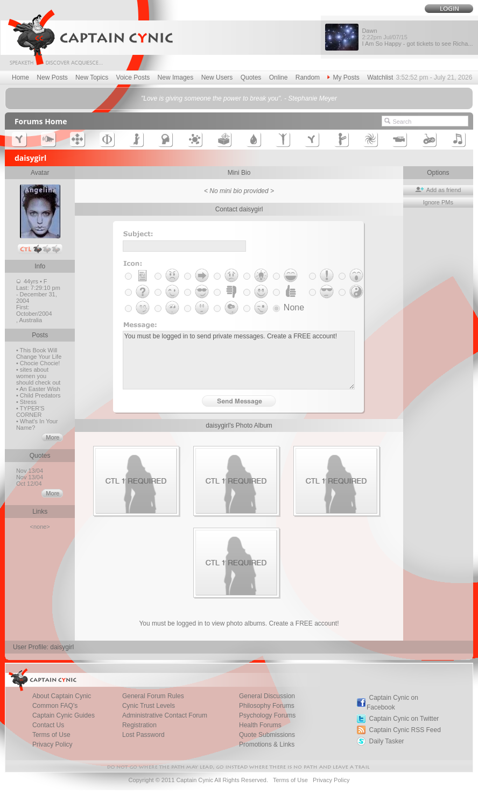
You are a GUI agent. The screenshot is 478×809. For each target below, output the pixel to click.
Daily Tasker (386, 741)
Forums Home (41, 121)
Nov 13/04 (30, 470)
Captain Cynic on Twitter (404, 718)
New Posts (52, 77)
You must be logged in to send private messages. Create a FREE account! (239, 360)
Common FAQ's (55, 705)
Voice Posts (133, 77)
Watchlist (380, 77)
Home (20, 77)
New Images (176, 77)
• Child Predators (38, 395)
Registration (139, 725)
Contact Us (48, 725)
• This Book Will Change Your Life (38, 353)
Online (278, 77)
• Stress (26, 402)
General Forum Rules (153, 696)
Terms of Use (51, 735)
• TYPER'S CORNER (30, 411)
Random (308, 77)
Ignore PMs (438, 202)
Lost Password (143, 735)
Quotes (251, 77)
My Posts (343, 77)
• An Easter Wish (38, 389)
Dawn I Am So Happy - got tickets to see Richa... (417, 37)
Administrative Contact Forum (164, 715)
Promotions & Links (266, 744)
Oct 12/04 (30, 483)
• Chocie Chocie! (38, 363)
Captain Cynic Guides (63, 715)
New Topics (91, 77)
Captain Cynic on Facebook (392, 702)
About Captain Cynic (61, 696)
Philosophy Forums (266, 705)
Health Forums (260, 725)
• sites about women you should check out (38, 376)
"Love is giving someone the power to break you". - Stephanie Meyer (239, 98)
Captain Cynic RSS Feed (404, 730)
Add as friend (438, 190)
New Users (217, 77)
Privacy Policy (52, 744)
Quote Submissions (267, 735)
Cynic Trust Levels (148, 705)
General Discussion (267, 696)
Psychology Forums (267, 715)
